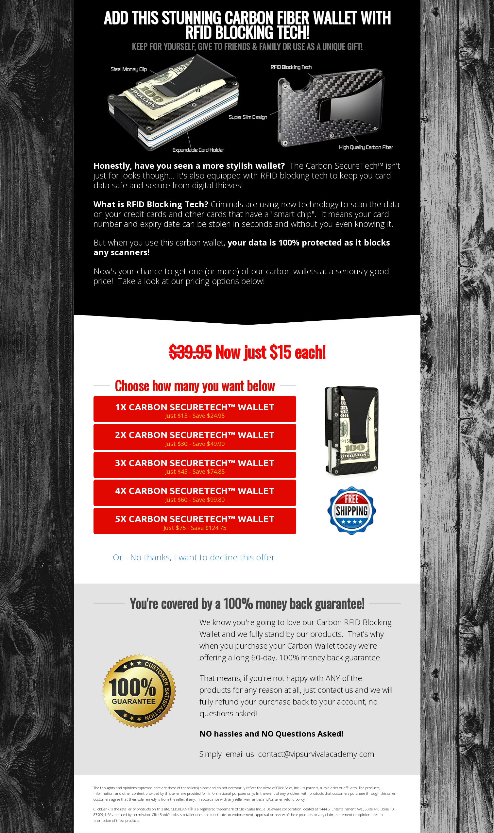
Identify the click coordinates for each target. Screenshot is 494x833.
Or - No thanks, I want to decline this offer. (195, 557)
